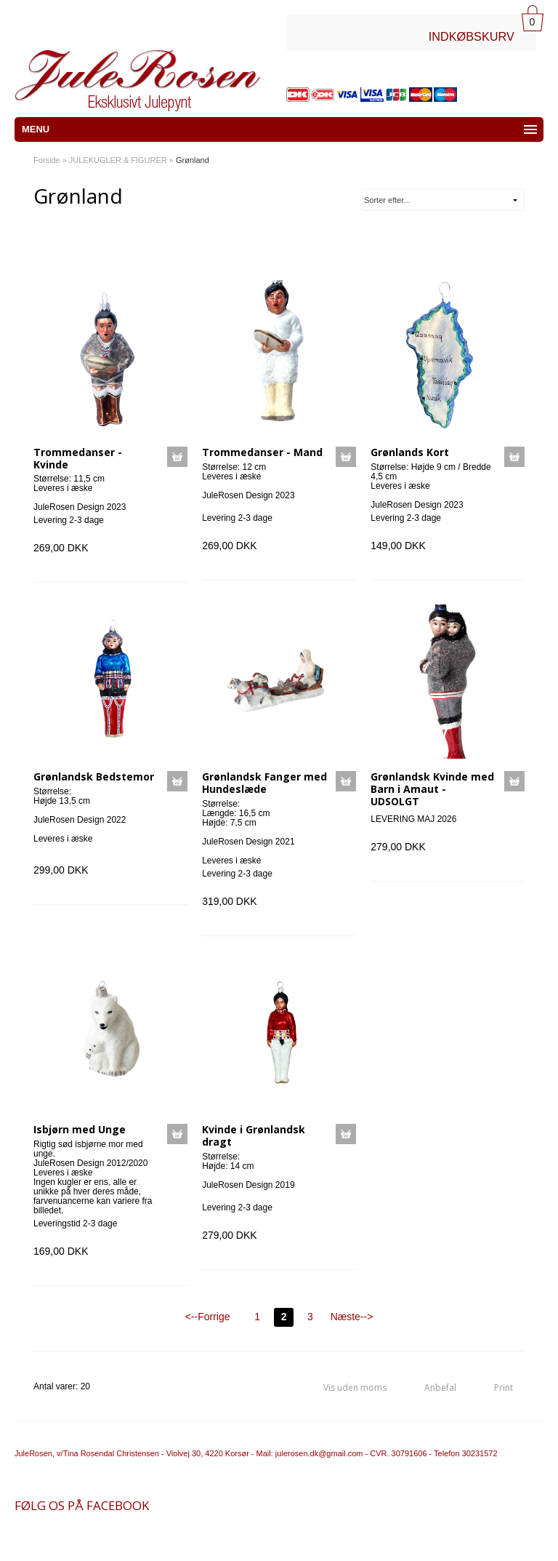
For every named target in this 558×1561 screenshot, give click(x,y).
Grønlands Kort (410, 452)
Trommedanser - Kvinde (77, 458)
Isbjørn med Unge (79, 1129)
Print (503, 1387)
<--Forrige (207, 1316)
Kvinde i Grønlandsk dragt (253, 1135)
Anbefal (440, 1387)
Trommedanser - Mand (262, 452)
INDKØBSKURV (471, 36)
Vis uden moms (355, 1387)
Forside (46, 160)
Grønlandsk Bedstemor (93, 776)
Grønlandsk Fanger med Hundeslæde (264, 783)
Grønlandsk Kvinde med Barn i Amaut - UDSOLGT (432, 789)
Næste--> (352, 1316)
